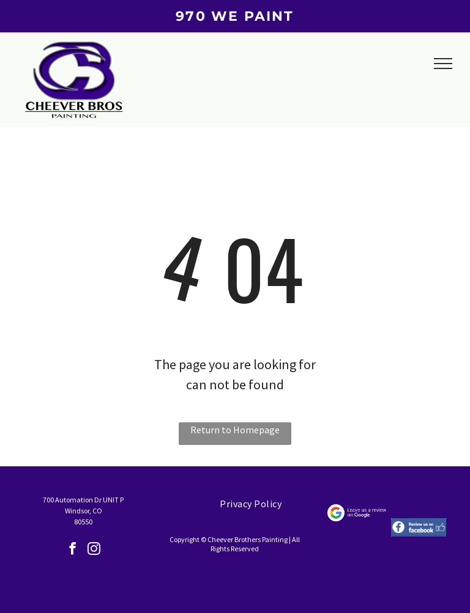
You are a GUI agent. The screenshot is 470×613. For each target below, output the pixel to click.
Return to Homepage (235, 430)
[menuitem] (251, 503)
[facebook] (72, 550)
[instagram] (93, 550)
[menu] (443, 63)
